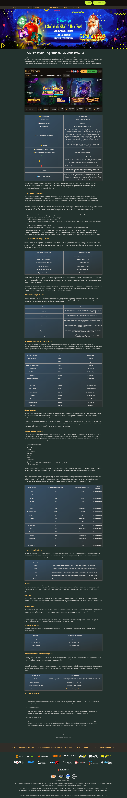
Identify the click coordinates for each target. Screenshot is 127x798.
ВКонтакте (68, 689)
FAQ (65, 7)
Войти (88, 3)
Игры (15, 7)
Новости (26, 7)
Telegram (81, 689)
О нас (14, 747)
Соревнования (52, 7)
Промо (38, 7)
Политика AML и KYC (107, 747)
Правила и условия (26, 747)
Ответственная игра (72, 747)
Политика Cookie (90, 747)
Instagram (75, 689)
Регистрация (99, 3)
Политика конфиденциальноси (50, 747)
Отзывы (76, 7)
